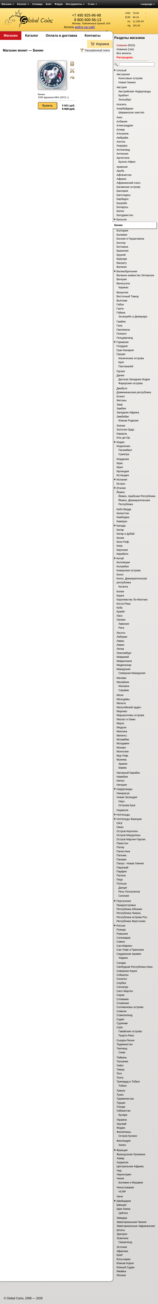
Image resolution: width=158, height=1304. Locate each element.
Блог (49, 4)
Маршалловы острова (130, 715)
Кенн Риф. (123, 541)
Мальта (121, 703)
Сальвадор (123, 937)
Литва (120, 648)
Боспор (121, 242)
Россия (121, 925)
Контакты (93, 35)
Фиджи (121, 1127)
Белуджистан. (125, 215)
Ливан (120, 640)
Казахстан (123, 513)
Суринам (122, 1023)
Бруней (121, 254)
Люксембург (124, 652)
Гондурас (122, 346)
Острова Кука (126, 805)
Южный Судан (125, 1267)
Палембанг (125, 450)
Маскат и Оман (126, 719)
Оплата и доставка (61, 35)
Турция (121, 1102)
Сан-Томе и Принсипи (130, 949)
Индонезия (123, 446)
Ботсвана (122, 246)
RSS (131, 45)
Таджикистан (125, 1044)
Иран (120, 467)
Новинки (122, 45)
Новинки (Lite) (125, 49)
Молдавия (123, 743)
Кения (120, 537)
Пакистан (122, 843)
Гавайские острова (130, 1031)
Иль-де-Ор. (124, 437)
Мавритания (124, 661)
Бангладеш (123, 195)
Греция (121, 354)
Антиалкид (123, 149)
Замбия (121, 408)
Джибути (122, 388)
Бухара (122, 1114)
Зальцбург (124, 99)
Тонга (120, 1077)
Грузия (121, 371)
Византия (122, 292)
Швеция (121, 1204)
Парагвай (122, 867)
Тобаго (122, 1085)
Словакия (123, 999)
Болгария (122, 230)
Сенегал (122, 978)
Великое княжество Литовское (135, 275)
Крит (121, 362)
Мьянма (121, 759)
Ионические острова (131, 358)
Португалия (124, 900)
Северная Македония (131, 673)
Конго (120, 574)
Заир (120, 404)
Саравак (123, 690)
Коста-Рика (124, 603)
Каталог (23, 4)
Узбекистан (123, 1110)
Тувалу (121, 1090)
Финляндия (124, 1140)
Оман (120, 827)
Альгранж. (123, 133)
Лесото (121, 632)
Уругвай (121, 1123)
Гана (119, 325)
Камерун (122, 521)
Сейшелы (123, 974)
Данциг (122, 887)
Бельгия (122, 219)
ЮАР (120, 1255)
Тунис (120, 1094)
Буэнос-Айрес (127, 161)
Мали (120, 695)
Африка (121, 178)
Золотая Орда (125, 429)
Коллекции (123, 562)
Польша (121, 883)
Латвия (121, 619)
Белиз (120, 211)
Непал (120, 780)
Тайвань (122, 1057)
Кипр (120, 545)
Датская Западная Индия (134, 379)
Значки (121, 425)
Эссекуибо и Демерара (132, 316)
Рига (121, 627)
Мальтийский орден (129, 707)
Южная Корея (125, 1263)
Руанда (121, 929)
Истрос (121, 483)
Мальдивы (123, 699)
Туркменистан (125, 1098)
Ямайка (121, 1271)
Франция (122, 1150)
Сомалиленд (124, 1015)
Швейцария (124, 1200)
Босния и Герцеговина (130, 238)
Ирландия (123, 471)
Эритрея (122, 1234)
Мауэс (120, 723)
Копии (120, 591)
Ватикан (122, 266)
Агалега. (122, 104)
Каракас (123, 287)
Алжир (121, 129)
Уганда (121, 1106)
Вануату (122, 262)
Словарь (37, 4)
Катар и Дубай (125, 533)
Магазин (8, 4)
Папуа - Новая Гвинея (130, 863)
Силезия (123, 895)
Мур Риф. (123, 755)
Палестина (123, 851)
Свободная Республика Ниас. (135, 966)
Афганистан (124, 174)
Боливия (122, 234)
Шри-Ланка (123, 1208)
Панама (121, 859)
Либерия (122, 636)
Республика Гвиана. (129, 913)
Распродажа (125, 57)
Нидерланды (124, 789)
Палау (120, 847)
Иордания (123, 459)
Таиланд (122, 1048)
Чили (120, 1196)
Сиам (121, 1052)
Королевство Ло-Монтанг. (132, 599)
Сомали (121, 1011)
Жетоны (121, 400)
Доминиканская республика (134, 392)
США (120, 1027)
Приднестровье (126, 905)
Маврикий (123, 656)
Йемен (121, 492)
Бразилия (123, 250)
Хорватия (122, 1162)
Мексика (122, 731)
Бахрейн (122, 203)
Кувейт (121, 611)
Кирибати (122, 553)
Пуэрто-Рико (126, 1035)
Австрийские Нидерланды (134, 91)
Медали (121, 727)
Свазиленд (125, 1242)
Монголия (123, 751)
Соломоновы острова (130, 1007)
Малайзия (123, 682)
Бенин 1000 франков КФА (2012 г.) (53, 96)
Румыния (122, 933)
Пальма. (122, 855)
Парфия (122, 871)
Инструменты (75, 4)
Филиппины (124, 1131)
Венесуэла (123, 283)
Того (119, 1073)
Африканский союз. (129, 182)
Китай (120, 558)
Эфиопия (122, 1251)
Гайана (121, 312)
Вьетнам (122, 300)
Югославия (123, 1259)
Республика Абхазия (129, 909)
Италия (121, 488)
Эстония (122, 1247)
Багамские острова (128, 186)
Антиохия (122, 153)
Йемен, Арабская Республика (136, 496)
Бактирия (122, 190)
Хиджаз (123, 957)
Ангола (121, 141)
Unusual (121, 70)
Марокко (122, 711)
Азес (119, 117)
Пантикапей (125, 366)
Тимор (120, 1069)
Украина (122, 1119)
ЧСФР (122, 1191)
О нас (92, 4)
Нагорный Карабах (128, 772)
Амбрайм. (123, 137)
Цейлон (123, 1212)
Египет (121, 396)
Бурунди (122, 258)
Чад (119, 1170)
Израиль (122, 433)
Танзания (122, 1061)
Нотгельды (123, 814)
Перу (120, 879)
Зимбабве (123, 416)
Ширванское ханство (131, 112)
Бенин (118, 225)
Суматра (123, 454)
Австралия (123, 74)
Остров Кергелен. (127, 831)
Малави (121, 677)
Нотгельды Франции (129, 819)
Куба (119, 607)
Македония (123, 669)
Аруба (120, 170)
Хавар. (121, 1158)
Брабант (123, 95)
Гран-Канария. (125, 350)
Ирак (120, 463)
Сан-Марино (124, 945)
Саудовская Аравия (129, 953)
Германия (123, 342)
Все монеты (124, 53)
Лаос (120, 615)
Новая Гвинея (127, 82)
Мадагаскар (124, 664)
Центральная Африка (130, 1166)
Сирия (120, 995)
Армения (122, 166)
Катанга (123, 586)
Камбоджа (123, 517)
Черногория (124, 1174)
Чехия (120, 1178)
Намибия (122, 776)
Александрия (125, 125)
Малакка (123, 686)
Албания (122, 121)
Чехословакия (125, 1187)
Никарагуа (123, 793)
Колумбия (123, 566)
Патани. (121, 875)
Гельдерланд (125, 337)
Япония (121, 1275)
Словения (123, 1003)
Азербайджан (125, 108)
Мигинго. (122, 735)
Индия (120, 442)
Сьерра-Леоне (125, 1040)
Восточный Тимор (128, 296)
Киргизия (122, 549)
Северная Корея (127, 970)
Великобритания (127, 271)
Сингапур (122, 986)
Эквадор (122, 1217)
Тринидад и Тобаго (128, 1081)
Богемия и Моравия (130, 1182)
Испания (122, 479)
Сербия (121, 982)
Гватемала (123, 329)
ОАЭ (119, 823)
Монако (121, 747)
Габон (120, 304)
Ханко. (122, 1144)
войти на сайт (85, 27)
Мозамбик (123, 739)
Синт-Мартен (125, 991)
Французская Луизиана (131, 1154)
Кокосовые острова (130, 78)
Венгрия (122, 279)
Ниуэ (121, 801)
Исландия (123, 475)
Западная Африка (128, 412)
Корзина (102, 44)
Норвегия (122, 810)
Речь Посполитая (129, 891)
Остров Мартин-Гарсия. (131, 839)
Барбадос (123, 198)
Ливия (120, 644)
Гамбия (121, 321)
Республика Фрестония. (131, 921)
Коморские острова (129, 570)
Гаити (120, 308)
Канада (121, 525)
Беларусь (122, 207)
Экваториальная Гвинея (131, 1222)
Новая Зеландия (127, 797)
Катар (120, 529)
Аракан (122, 763)
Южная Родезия (128, 420)
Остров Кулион (127, 1135)
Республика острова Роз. (132, 917)
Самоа (121, 941)
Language (148, 4)
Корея (120, 595)
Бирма (122, 767)
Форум (59, 4)
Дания (120, 375)
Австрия (122, 87)
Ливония (123, 623)
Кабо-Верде (124, 509)
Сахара (121, 962)
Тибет (120, 1065)
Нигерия (122, 784)
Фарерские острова (130, 383)
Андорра (122, 145)
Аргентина (123, 157)
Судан (120, 1019)
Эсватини (122, 1238)
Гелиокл (121, 333)
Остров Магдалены (129, 835)
